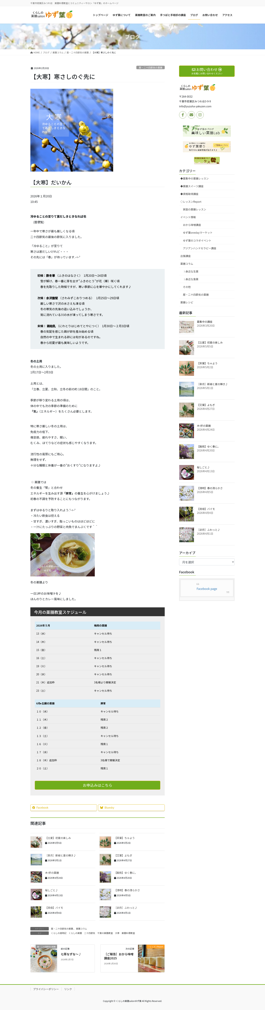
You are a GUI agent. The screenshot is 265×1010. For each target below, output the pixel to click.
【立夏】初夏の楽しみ (58, 838)
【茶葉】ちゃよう (124, 838)
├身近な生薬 (190, 271)
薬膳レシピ (186, 302)
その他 (187, 287)
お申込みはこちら (97, 785)
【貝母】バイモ (54, 907)
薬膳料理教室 (128, 933)
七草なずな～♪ (71, 954)
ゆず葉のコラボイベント (197, 240)
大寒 (117, 933)
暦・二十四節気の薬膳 (150, 67)
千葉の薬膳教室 (105, 933)
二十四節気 (89, 933)
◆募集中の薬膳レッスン (194, 178)
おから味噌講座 (192, 225)
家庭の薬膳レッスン (194, 209)
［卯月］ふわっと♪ (125, 907)
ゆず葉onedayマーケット (198, 232)
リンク (68, 989)
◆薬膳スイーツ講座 (192, 186)
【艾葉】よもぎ (123, 855)
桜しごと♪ (51, 890)
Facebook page (207, 588)
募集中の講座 (204, 321)
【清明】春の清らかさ (127, 890)
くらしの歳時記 (58, 933)
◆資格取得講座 (189, 194)
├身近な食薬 (190, 279)
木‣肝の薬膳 (52, 872)
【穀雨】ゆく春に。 (125, 872)
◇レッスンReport (190, 201)
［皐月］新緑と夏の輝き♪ (60, 855)
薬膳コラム (81, 928)
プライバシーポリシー (46, 989)
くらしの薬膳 (75, 933)
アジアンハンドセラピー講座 (199, 248)
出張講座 (185, 256)
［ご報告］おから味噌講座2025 (118, 956)
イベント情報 (188, 217)
